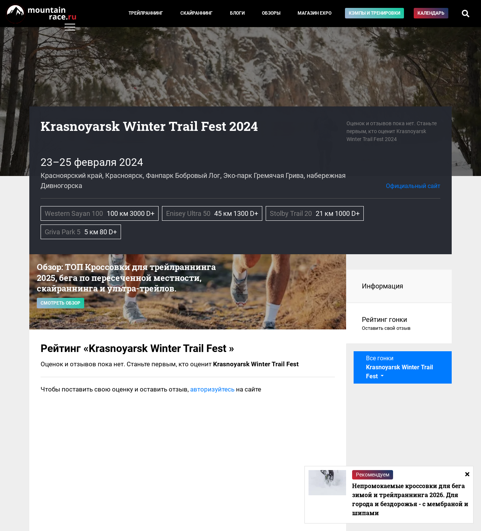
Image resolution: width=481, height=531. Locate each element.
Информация (382, 286)
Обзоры (271, 13)
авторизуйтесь (212, 389)
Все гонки (399, 367)
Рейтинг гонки (399, 324)
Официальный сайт (413, 186)
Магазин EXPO (314, 13)
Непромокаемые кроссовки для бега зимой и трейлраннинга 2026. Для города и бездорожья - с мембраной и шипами (410, 499)
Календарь (431, 13)
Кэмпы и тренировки (374, 13)
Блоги (237, 13)
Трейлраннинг (146, 13)
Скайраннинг (196, 13)
